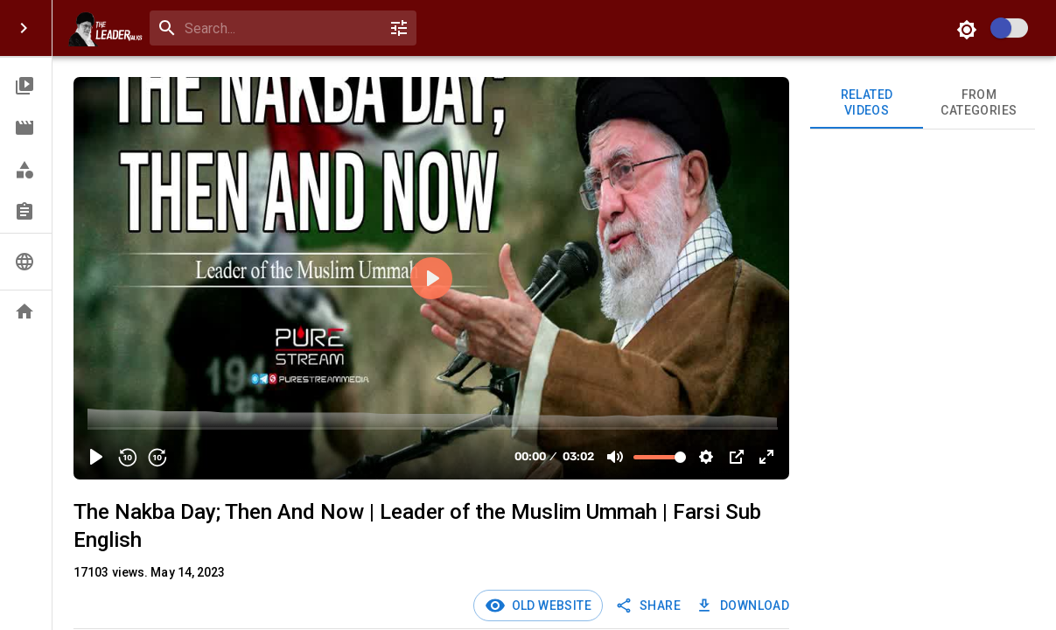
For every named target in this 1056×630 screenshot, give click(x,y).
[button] (26, 86)
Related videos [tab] (866, 103)
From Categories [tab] (979, 103)
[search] (279, 28)
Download (744, 606)
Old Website (548, 605)
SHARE (650, 606)
